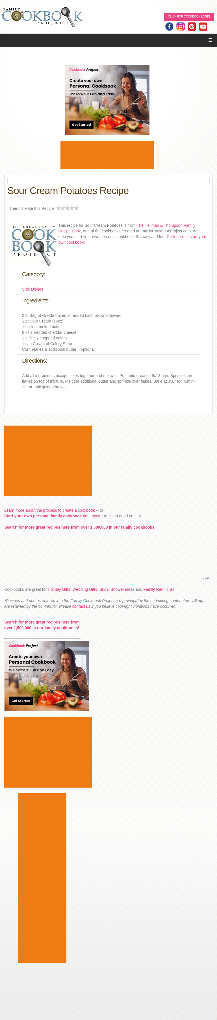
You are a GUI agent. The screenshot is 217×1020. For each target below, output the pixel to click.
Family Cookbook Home (42, 17)
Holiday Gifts (59, 589)
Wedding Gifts (84, 589)
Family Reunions (158, 589)
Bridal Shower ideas (117, 589)
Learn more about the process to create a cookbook (49, 510)
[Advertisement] (107, 155)
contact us (81, 606)
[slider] (67, 208)
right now (51, 516)
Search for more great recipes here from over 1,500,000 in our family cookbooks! (80, 527)
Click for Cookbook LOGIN (189, 16)
